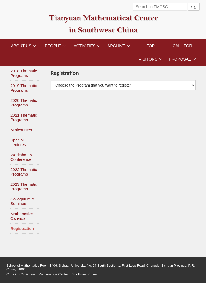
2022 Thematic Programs (23, 171)
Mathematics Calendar (21, 216)
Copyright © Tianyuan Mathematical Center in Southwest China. (52, 274)
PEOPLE (55, 45)
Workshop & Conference (21, 157)
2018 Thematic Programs (23, 73)
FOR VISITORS (151, 52)
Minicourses (21, 130)
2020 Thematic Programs (23, 102)
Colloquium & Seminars (22, 201)
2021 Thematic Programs (23, 117)
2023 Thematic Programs (23, 186)
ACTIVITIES (87, 45)
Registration (22, 228)
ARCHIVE (118, 45)
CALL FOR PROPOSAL (182, 52)
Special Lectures (18, 142)
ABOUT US (23, 45)
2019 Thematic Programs (23, 87)
